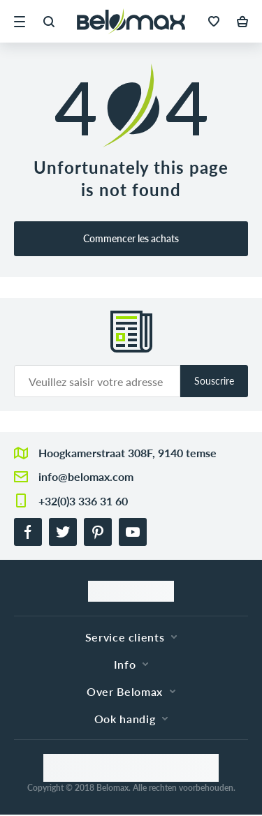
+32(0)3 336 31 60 (83, 500)
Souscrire (214, 381)
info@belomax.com (85, 476)
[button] (19, 21)
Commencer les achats (131, 238)
